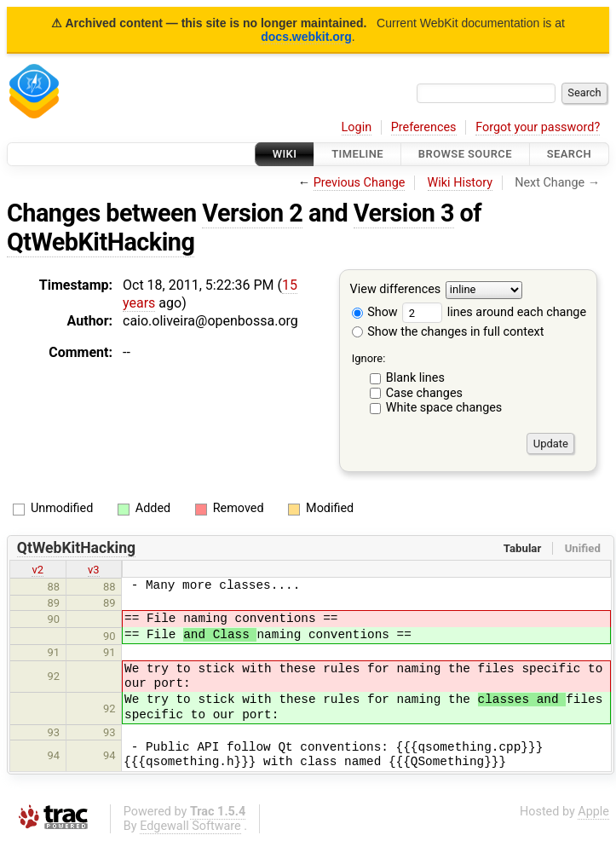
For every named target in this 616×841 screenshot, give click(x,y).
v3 (94, 569)
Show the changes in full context (448, 332)
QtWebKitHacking (100, 242)
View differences (395, 290)
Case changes (424, 393)
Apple (593, 811)
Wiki (285, 153)
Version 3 (404, 213)
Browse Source (465, 153)
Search (569, 153)
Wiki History (460, 183)
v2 (37, 569)
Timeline (357, 153)
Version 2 (252, 213)
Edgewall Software (190, 826)
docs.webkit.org (306, 36)
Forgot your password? (537, 127)
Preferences (424, 127)
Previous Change (360, 183)
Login (357, 127)
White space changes (444, 407)
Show (375, 312)
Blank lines (415, 378)
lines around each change (494, 312)
